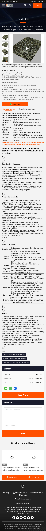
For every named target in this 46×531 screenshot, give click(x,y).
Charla (37, 5)
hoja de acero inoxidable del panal (14, 354)
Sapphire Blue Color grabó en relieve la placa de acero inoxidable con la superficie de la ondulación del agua (33, 469)
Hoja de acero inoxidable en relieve (29, 26)
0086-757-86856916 (36, 1)
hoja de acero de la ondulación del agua (16, 362)
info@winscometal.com (10, 1)
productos (11, 26)
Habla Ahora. (23, 395)
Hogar (4, 26)
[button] (6, 61)
